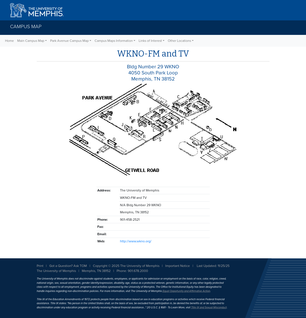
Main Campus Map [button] (30, 41)
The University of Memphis (56, 271)
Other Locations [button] (179, 41)
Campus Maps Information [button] (114, 41)
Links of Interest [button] (150, 41)
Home (9, 41)
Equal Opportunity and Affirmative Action (186, 291)
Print (40, 266)
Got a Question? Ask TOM (68, 266)
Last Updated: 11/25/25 (213, 266)
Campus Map (26, 27)
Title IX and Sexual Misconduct (209, 307)
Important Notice (177, 266)
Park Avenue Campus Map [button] (69, 41)
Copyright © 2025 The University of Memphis (126, 266)
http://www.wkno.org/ (135, 241)
